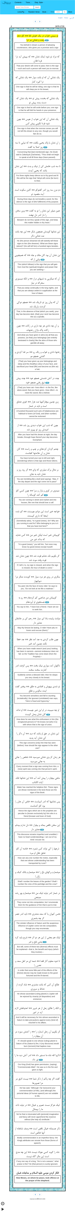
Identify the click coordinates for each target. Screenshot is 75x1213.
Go (65, 12)
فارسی (71, 18)
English (60, 18)
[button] (18, 2)
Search (37, 7)
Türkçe (66, 18)
